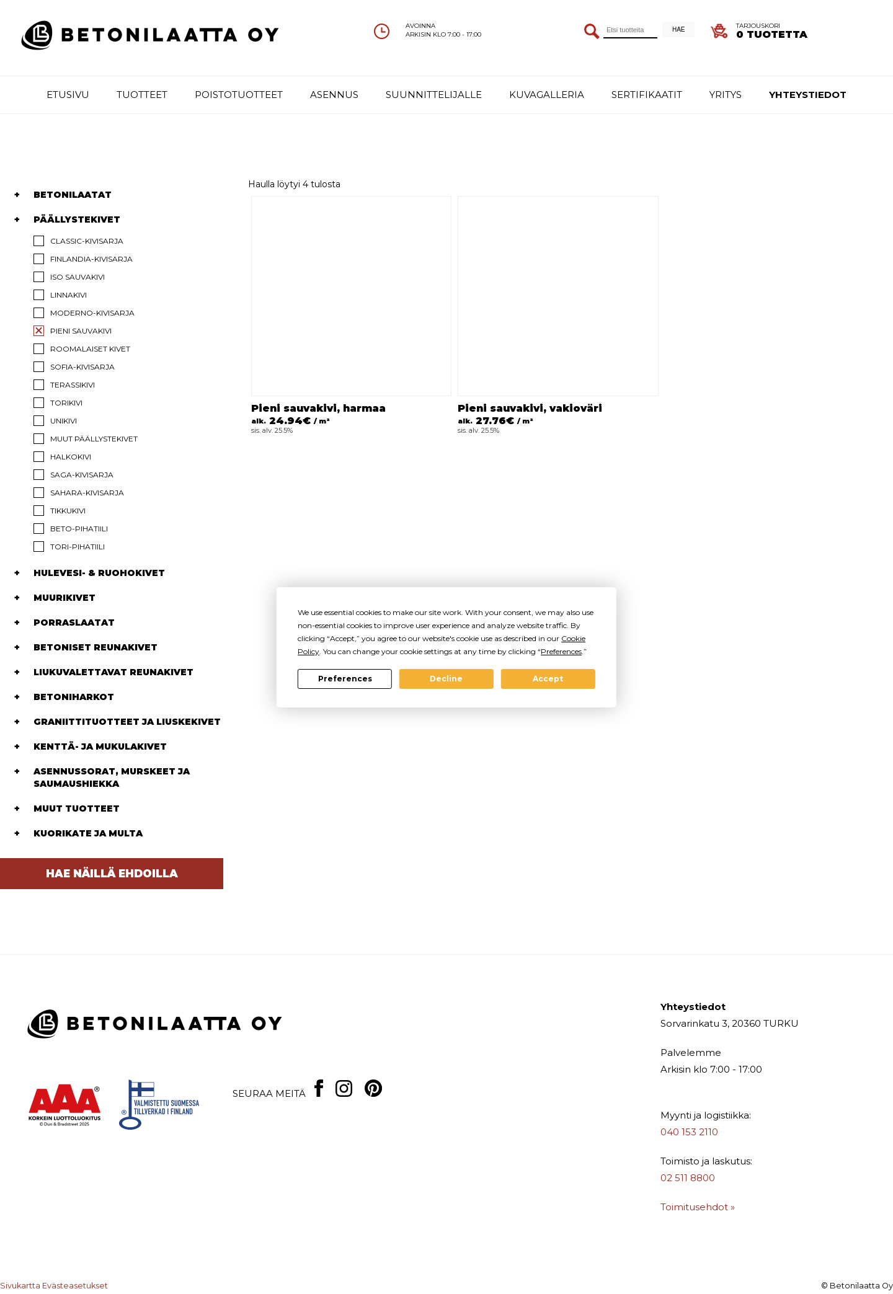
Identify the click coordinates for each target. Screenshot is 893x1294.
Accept (548, 678)
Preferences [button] (561, 651)
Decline (446, 678)
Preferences (345, 678)
